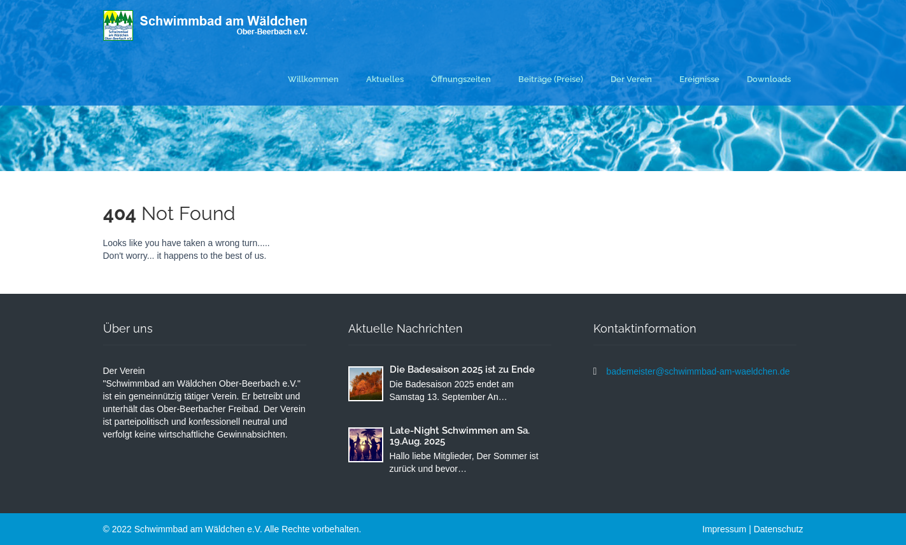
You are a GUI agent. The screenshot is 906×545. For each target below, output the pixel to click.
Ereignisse (699, 79)
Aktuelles (385, 79)
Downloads (769, 79)
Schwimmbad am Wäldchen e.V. (199, 529)
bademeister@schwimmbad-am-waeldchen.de (697, 371)
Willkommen (313, 79)
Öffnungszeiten (461, 79)
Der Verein (631, 79)
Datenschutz (778, 529)
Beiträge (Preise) (550, 79)
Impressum (724, 529)
